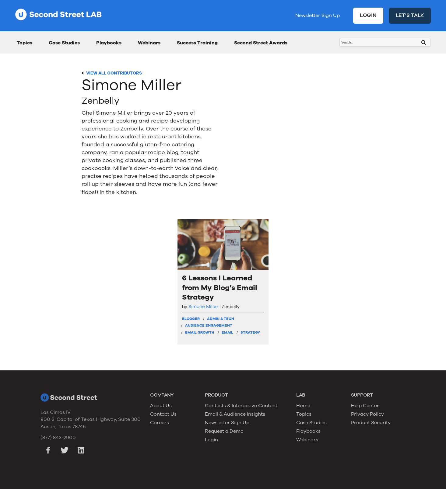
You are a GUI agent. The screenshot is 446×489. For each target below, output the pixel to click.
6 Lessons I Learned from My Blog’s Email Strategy (219, 287)
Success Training (197, 43)
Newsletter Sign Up (317, 15)
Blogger (191, 319)
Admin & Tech (220, 319)
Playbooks (108, 43)
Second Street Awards (260, 43)
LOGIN (368, 15)
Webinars (149, 43)
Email (227, 332)
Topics (24, 43)
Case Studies (64, 43)
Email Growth (199, 332)
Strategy (250, 332)
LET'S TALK (410, 15)
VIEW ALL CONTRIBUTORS (114, 73)
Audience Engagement (208, 325)
